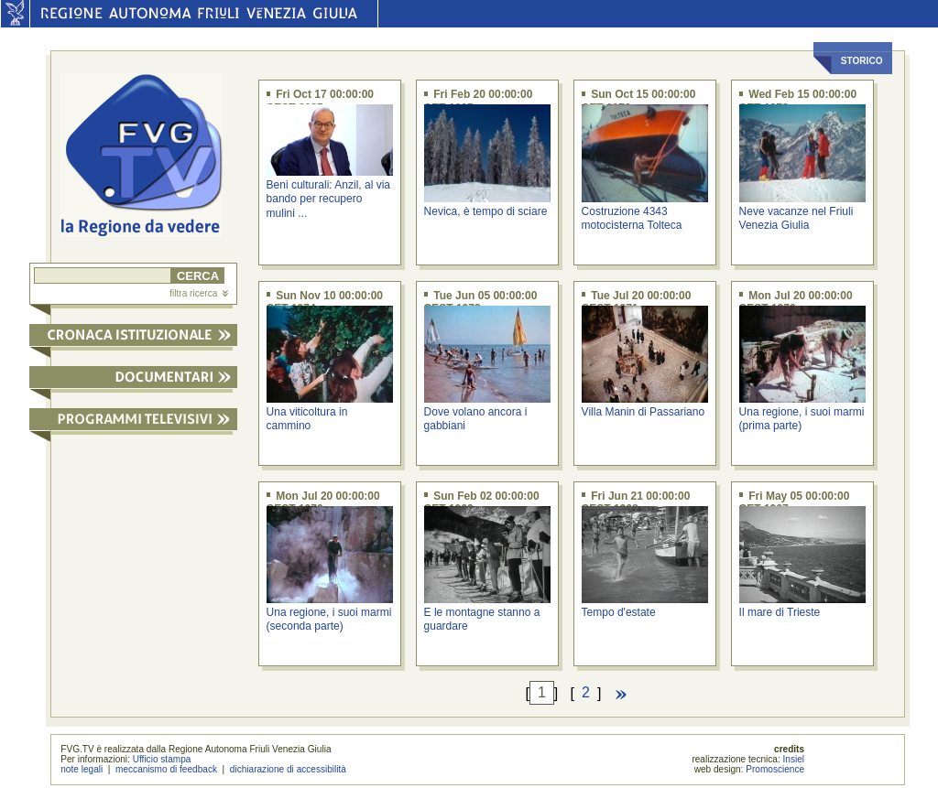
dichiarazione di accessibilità (288, 769)
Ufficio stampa (162, 759)
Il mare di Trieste (780, 612)
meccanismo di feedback (166, 769)
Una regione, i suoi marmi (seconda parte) (329, 619)
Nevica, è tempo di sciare (486, 211)
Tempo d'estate (619, 612)
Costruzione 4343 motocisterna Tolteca (632, 218)
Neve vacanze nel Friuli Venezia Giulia (796, 218)
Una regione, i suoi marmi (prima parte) (802, 418)
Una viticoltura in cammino (307, 418)
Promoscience (775, 769)
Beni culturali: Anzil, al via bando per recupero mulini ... (328, 199)
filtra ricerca (198, 293)
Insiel (794, 759)
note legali (81, 769)
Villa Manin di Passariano (643, 411)
